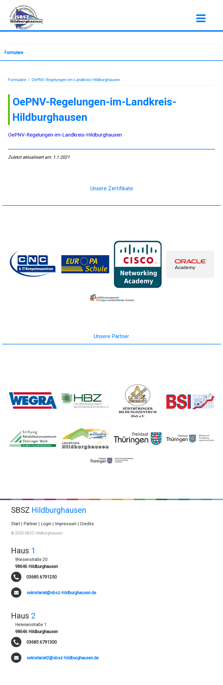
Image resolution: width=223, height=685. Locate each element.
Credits (87, 523)
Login (46, 523)
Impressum (65, 523)
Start (15, 523)
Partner (30, 523)
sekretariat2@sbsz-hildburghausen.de (62, 657)
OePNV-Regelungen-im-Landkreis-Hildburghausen (65, 135)
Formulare (13, 52)
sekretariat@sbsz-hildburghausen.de (61, 592)
